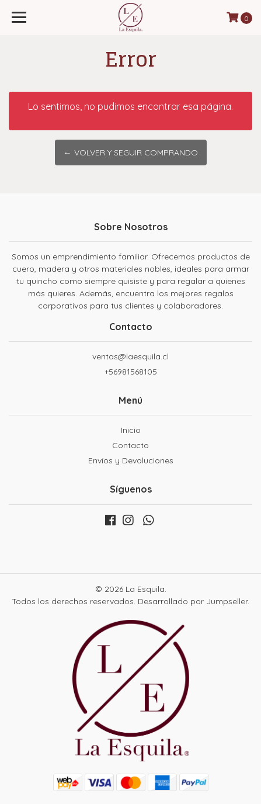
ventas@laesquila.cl (130, 356)
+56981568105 (131, 371)
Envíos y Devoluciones (130, 460)
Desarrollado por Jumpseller (193, 601)
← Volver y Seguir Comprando (131, 152)
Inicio (131, 430)
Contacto (130, 445)
